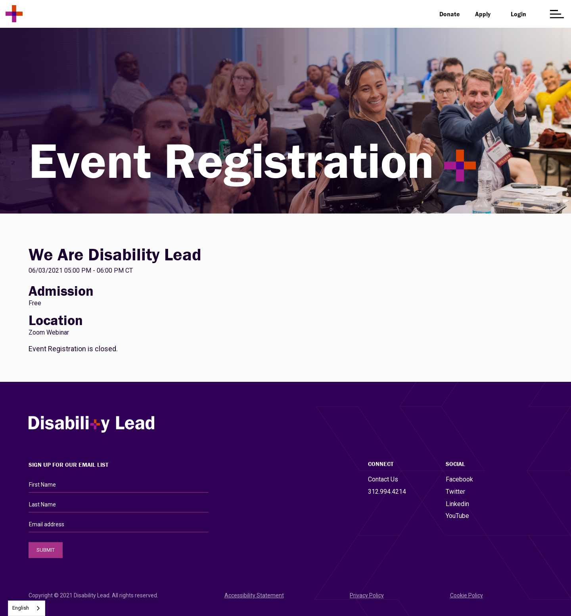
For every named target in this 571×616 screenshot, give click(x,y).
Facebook (459, 479)
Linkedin (457, 504)
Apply (483, 14)
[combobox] (26, 608)
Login (518, 14)
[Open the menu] (557, 14)
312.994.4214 (387, 491)
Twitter (455, 491)
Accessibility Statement (254, 595)
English (20, 608)
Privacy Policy (367, 595)
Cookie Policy (466, 595)
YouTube (457, 516)
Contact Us (383, 479)
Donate (449, 14)
